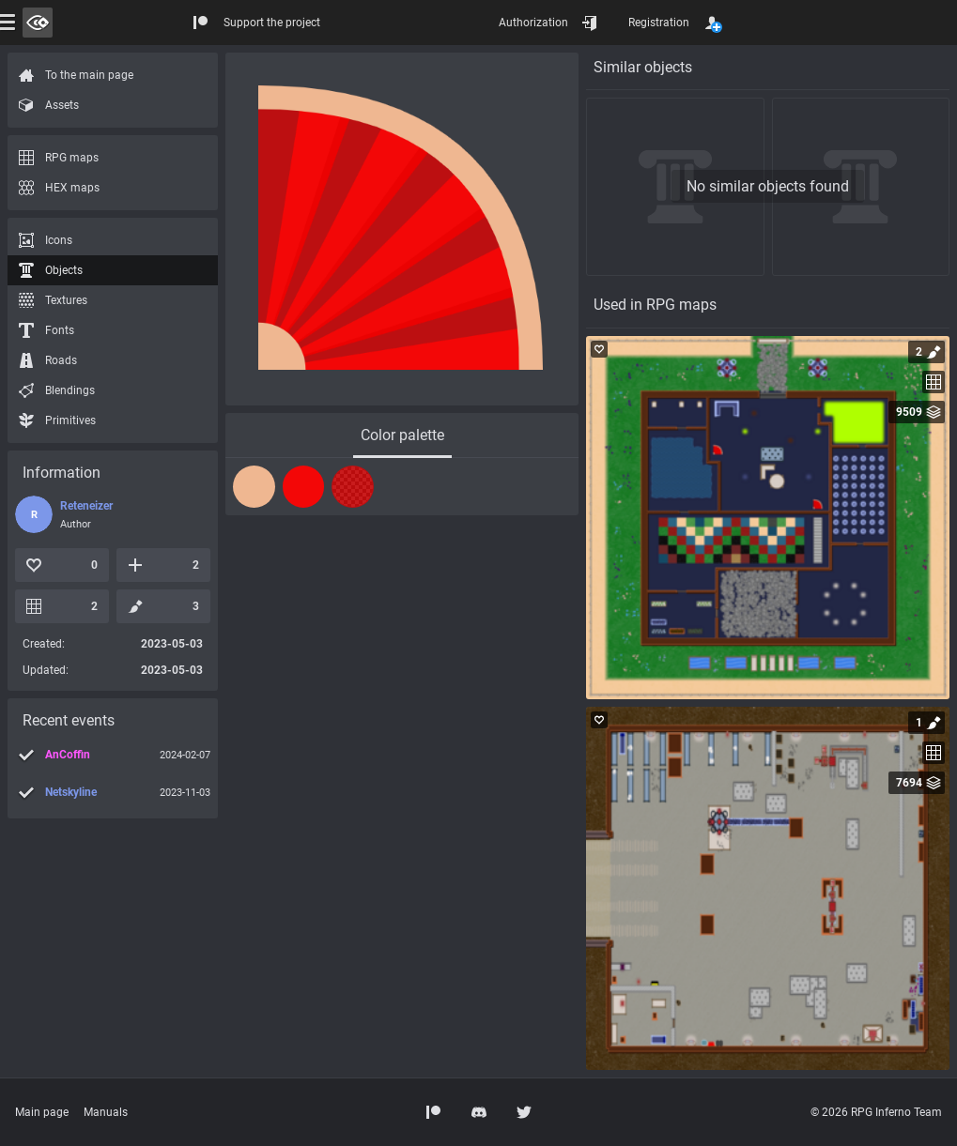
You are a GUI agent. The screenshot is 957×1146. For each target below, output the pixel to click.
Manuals (106, 1112)
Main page (42, 1112)
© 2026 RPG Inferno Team (876, 1112)
